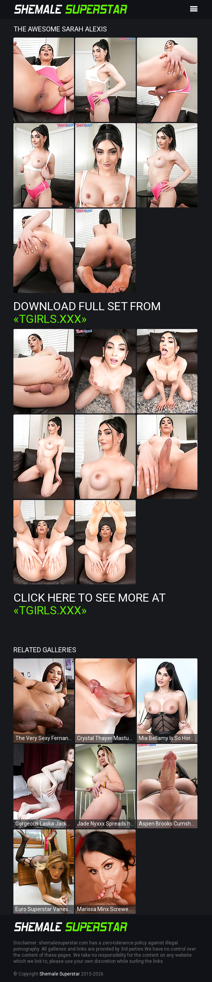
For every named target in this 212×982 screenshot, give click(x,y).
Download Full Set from (87, 312)
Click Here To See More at (89, 604)
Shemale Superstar (59, 974)
